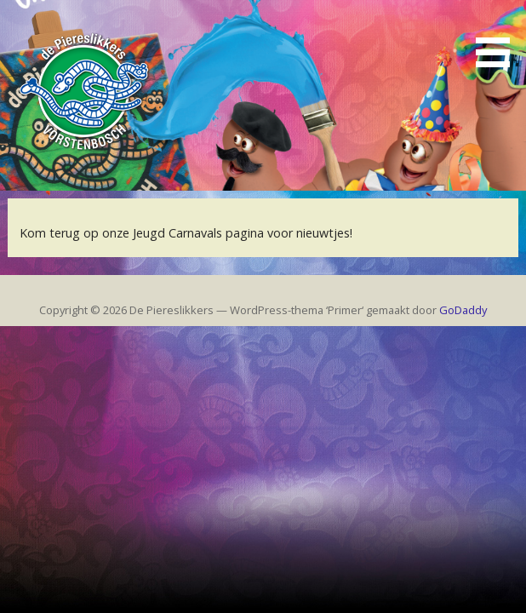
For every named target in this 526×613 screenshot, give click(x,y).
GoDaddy (463, 310)
